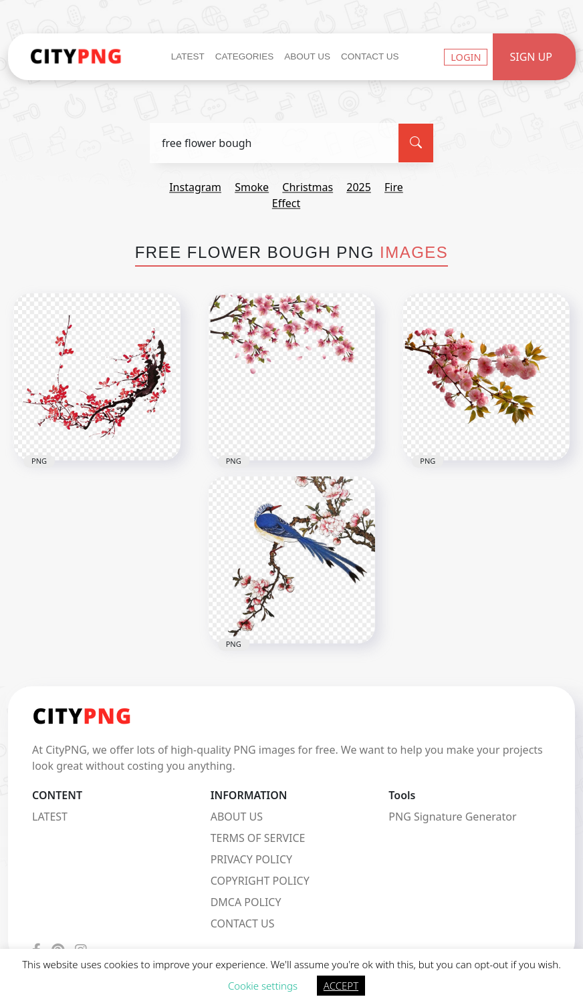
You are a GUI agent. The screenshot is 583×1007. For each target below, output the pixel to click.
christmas (307, 187)
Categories (244, 56)
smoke (252, 187)
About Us (307, 56)
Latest (188, 56)
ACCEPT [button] (341, 985)
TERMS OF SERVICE (258, 838)
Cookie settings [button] (263, 985)
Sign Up (530, 56)
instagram (195, 187)
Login (466, 56)
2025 (358, 187)
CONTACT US (243, 923)
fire (393, 187)
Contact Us (370, 56)
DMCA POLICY (246, 902)
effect (286, 203)
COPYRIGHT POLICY (260, 880)
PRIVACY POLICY (251, 859)
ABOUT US (237, 816)
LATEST (50, 816)
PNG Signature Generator (452, 816)
